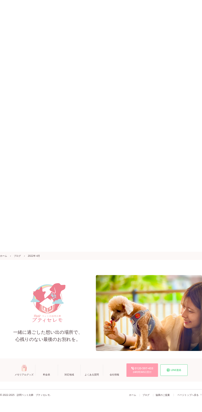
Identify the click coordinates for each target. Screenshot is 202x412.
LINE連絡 (174, 370)
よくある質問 (89, 374)
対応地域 (67, 374)
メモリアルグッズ (21, 374)
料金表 (44, 374)
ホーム (3, 255)
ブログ (17, 255)
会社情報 (112, 374)
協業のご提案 (163, 395)
